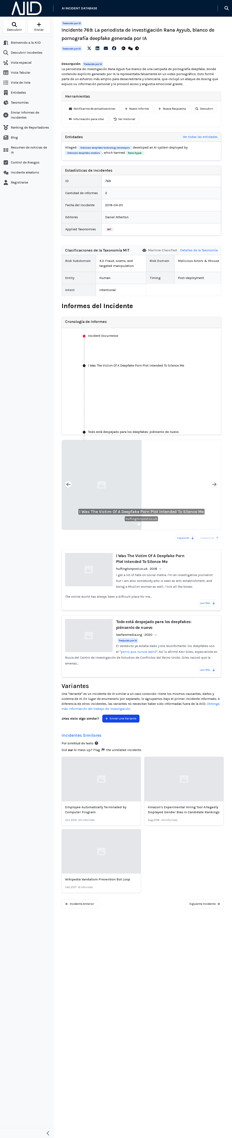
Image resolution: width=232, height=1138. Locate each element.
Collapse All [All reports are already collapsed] (209, 538)
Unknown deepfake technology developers (105, 147)
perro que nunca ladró (138, 652)
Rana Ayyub (135, 152)
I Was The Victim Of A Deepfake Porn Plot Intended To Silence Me (141, 511)
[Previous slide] (68, 485)
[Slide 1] (139, 524)
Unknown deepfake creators (83, 152)
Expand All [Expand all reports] (185, 538)
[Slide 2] (144, 524)
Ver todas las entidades (200, 137)
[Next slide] (214, 485)
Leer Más (207, 603)
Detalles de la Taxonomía (199, 250)
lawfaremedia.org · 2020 (134, 635)
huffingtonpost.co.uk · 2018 (136, 569)
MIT (109, 229)
